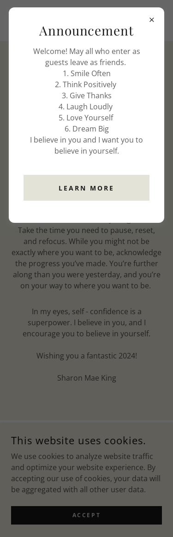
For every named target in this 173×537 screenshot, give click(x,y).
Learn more (86, 188)
